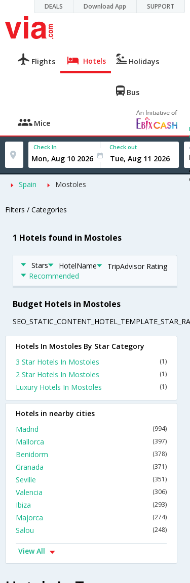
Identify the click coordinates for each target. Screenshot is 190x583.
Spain (27, 184)
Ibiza (91, 505)
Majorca (91, 517)
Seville (91, 479)
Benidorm (91, 454)
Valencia (91, 492)
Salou (91, 530)
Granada (91, 467)
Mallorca (91, 441)
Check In (45, 147)
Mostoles (70, 184)
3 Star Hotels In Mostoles (91, 362)
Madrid (91, 429)
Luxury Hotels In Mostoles (91, 387)
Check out (123, 147)
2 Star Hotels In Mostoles (91, 374)
